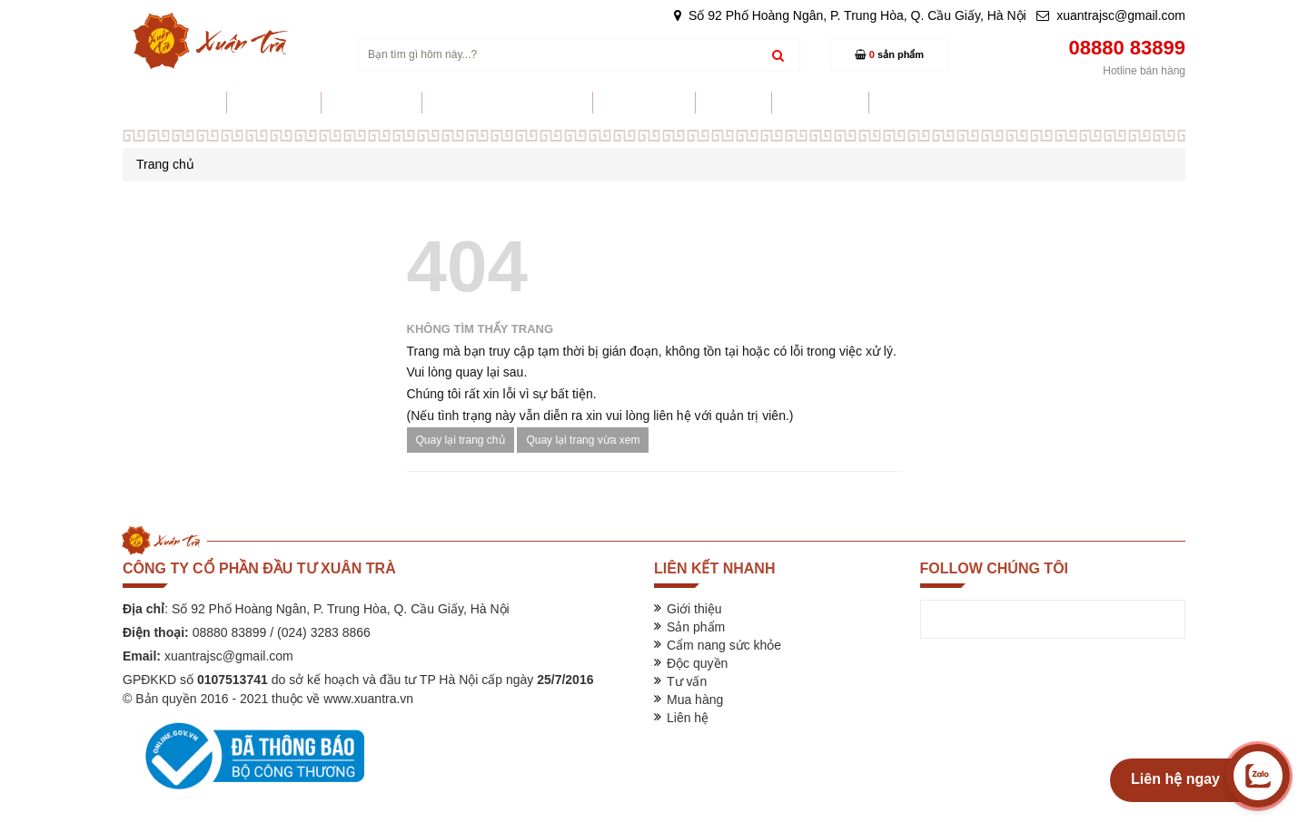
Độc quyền (697, 663)
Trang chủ (165, 164)
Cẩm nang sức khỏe (724, 645)
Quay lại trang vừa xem (582, 440)
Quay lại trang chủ (460, 440)
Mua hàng (695, 699)
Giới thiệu (694, 609)
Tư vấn (687, 681)
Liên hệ (687, 717)
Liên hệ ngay (1175, 779)
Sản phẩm (696, 627)
